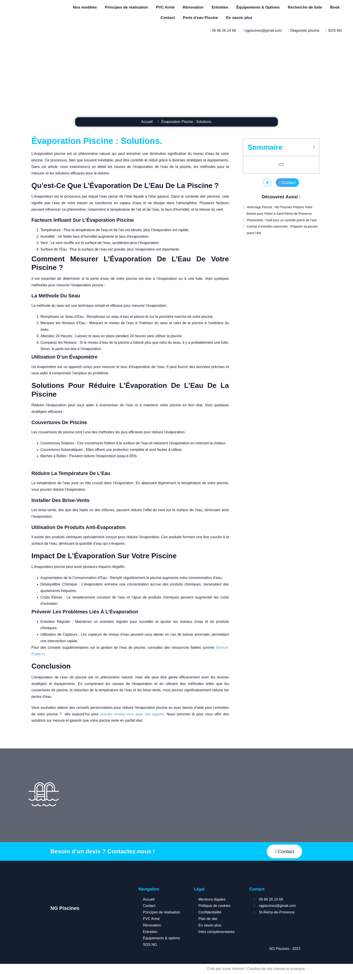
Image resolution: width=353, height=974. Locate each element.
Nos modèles (85, 7)
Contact (168, 18)
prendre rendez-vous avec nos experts (132, 714)
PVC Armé (165, 7)
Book (335, 7)
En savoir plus (239, 18)
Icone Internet (233, 969)
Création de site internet (266, 969)
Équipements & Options (258, 7)
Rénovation (193, 7)
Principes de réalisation (126, 7)
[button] (314, 147)
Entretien (220, 7)
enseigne (297, 969)
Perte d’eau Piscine (200, 18)
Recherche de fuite (305, 7)
